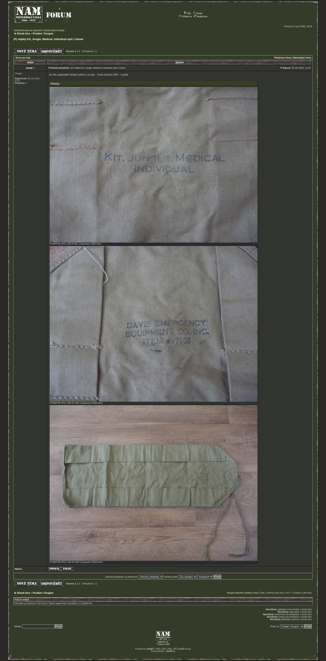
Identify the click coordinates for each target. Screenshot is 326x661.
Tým (262, 592)
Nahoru (18, 569)
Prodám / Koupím (43, 33)
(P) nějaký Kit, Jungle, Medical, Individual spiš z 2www (48, 39)
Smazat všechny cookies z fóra (242, 592)
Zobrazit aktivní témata (53, 30)
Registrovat (200, 16)
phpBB (150, 649)
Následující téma (302, 57)
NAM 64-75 (163, 642)
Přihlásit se (185, 16)
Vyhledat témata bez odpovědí (28, 30)
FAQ (187, 13)
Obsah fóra (23, 33)
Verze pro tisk (22, 57)
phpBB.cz (170, 651)
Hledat (197, 13)
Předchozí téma (282, 57)
